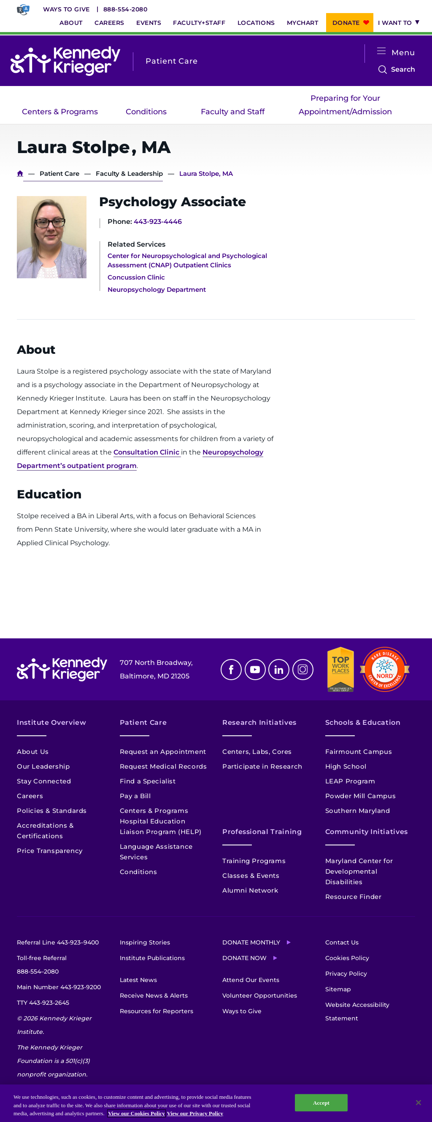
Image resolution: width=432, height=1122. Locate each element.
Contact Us (342, 942)
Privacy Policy (346, 973)
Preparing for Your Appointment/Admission (345, 105)
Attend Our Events (250, 980)
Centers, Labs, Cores (257, 752)
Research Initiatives (259, 722)
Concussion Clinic (136, 277)
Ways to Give (66, 9)
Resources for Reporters (156, 1011)
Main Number (59, 987)
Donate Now (244, 958)
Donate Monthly (251, 942)
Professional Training (262, 832)
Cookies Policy (347, 958)
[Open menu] (381, 51)
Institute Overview (51, 722)
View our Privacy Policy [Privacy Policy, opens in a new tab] (195, 1113)
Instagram (302, 669)
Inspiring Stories (145, 942)
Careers (109, 23)
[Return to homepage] (65, 61)
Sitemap (338, 989)
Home (20, 173)
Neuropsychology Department (157, 289)
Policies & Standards (52, 811)
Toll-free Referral (42, 966)
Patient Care (59, 174)
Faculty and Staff (233, 111)
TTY (43, 1002)
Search (403, 69)
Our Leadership (43, 766)
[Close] (418, 1102)
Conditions (146, 111)
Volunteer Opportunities (259, 995)
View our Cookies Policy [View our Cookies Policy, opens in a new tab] (136, 1113)
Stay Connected (44, 781)
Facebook (231, 669)
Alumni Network (250, 890)
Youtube (255, 669)
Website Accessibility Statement (357, 1011)
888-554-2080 (125, 9)
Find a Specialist (148, 781)
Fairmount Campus (358, 752)
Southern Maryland (357, 811)
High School (346, 766)
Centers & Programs (60, 111)
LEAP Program (350, 781)
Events (148, 23)
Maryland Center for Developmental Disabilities (359, 871)
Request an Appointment (163, 752)
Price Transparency (50, 851)
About (71, 23)
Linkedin (278, 669)
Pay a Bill (135, 796)
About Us (33, 752)
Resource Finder (353, 897)
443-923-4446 (158, 222)
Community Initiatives (366, 832)
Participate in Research (262, 766)
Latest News (138, 980)
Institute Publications (152, 958)
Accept (321, 1102)
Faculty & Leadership (129, 174)
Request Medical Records (163, 766)
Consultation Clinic (147, 452)
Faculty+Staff (199, 23)
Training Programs (254, 861)
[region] (216, 1103)
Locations (256, 23)
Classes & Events (251, 876)
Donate (346, 23)
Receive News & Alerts (154, 995)
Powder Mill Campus (360, 796)
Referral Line (58, 942)
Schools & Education (363, 722)
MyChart (303, 23)
